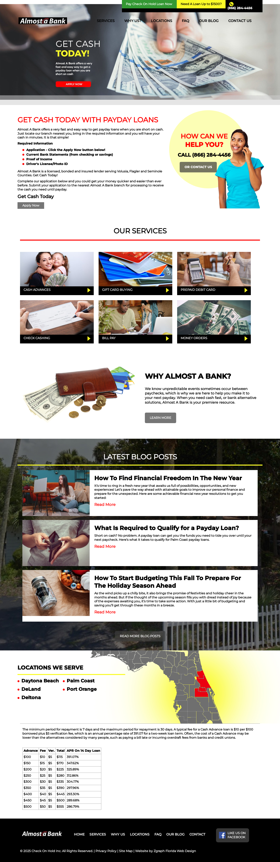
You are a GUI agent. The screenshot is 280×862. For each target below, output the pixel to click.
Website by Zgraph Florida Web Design (165, 851)
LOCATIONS (161, 21)
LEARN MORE (160, 418)
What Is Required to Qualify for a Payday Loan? (166, 528)
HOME (79, 834)
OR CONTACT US (198, 167)
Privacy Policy (105, 851)
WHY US (118, 834)
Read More (105, 504)
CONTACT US (239, 21)
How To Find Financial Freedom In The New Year (168, 478)
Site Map (126, 851)
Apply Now (30, 205)
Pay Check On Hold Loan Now (149, 4)
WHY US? (132, 21)
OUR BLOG (209, 21)
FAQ (185, 21)
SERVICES (106, 21)
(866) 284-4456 (240, 8)
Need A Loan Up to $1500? (201, 4)
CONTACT (197, 834)
